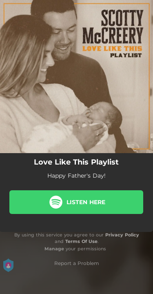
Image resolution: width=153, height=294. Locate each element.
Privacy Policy (122, 235)
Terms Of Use (81, 241)
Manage (54, 249)
